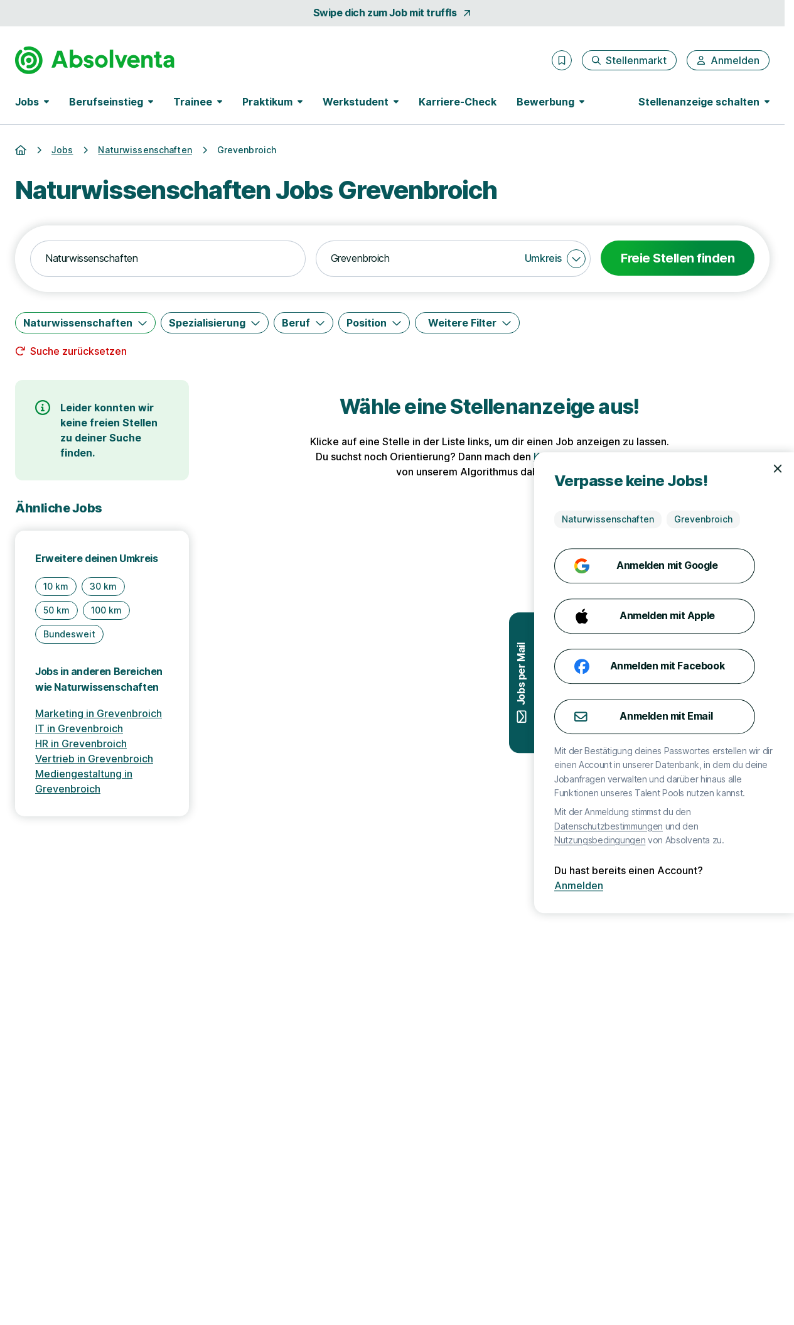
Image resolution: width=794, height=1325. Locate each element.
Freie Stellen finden (677, 258)
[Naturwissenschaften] (85, 322)
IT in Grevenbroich (79, 728)
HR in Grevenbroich (81, 743)
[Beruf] (303, 322)
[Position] (374, 322)
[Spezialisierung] (215, 322)
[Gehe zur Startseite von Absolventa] (94, 60)
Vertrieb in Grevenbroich (94, 758)
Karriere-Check (457, 101)
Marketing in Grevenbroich (98, 713)
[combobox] (168, 259)
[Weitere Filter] (467, 322)
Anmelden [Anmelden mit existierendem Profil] (743, 885)
